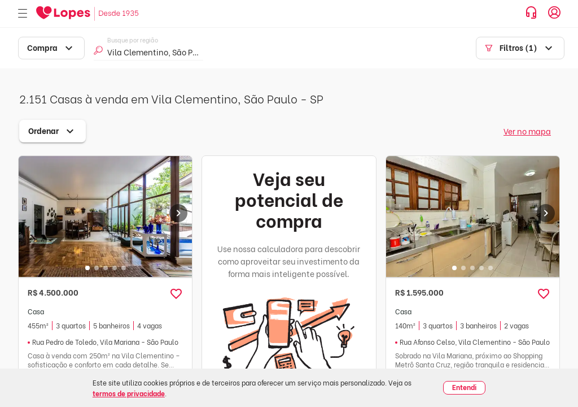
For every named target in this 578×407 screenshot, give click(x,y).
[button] (176, 294)
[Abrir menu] (22, 14)
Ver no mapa (527, 131)
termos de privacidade (129, 393)
